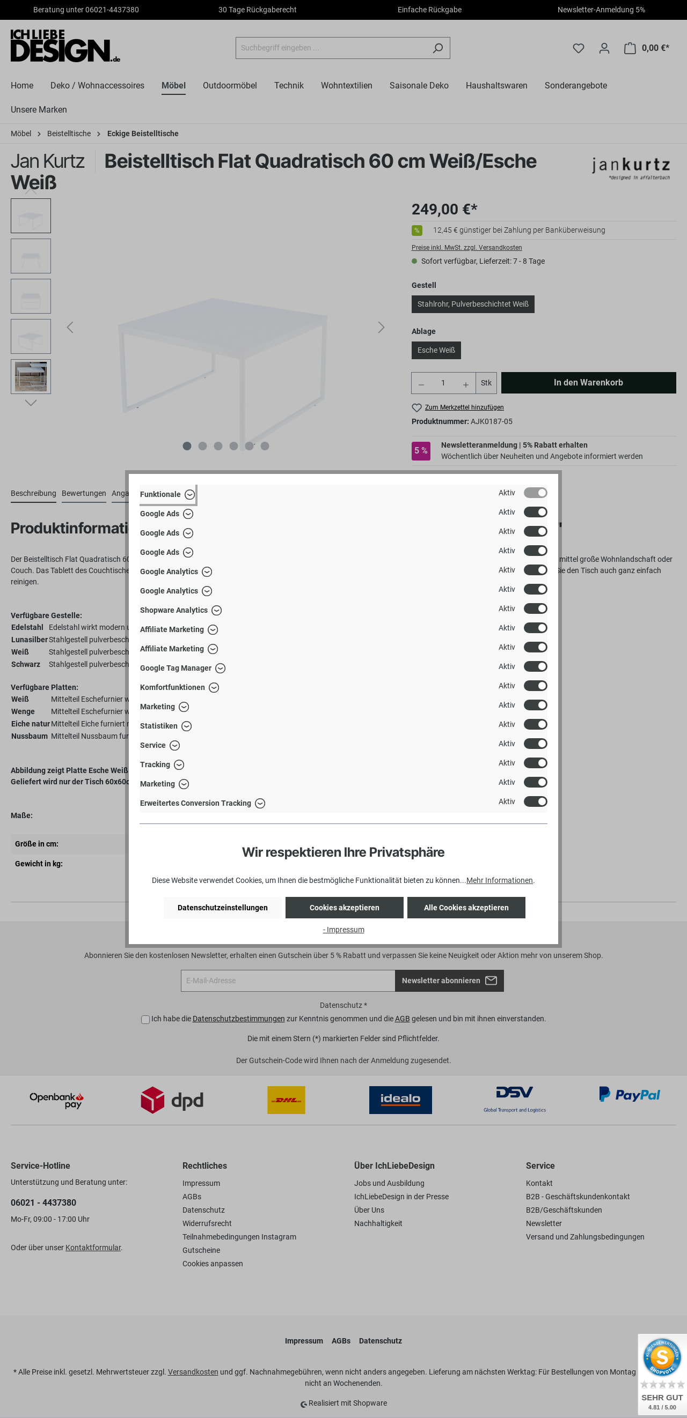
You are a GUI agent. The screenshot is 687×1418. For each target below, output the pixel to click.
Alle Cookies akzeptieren (466, 907)
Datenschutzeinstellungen (223, 907)
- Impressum (343, 929)
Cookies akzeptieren (344, 907)
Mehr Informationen (499, 880)
